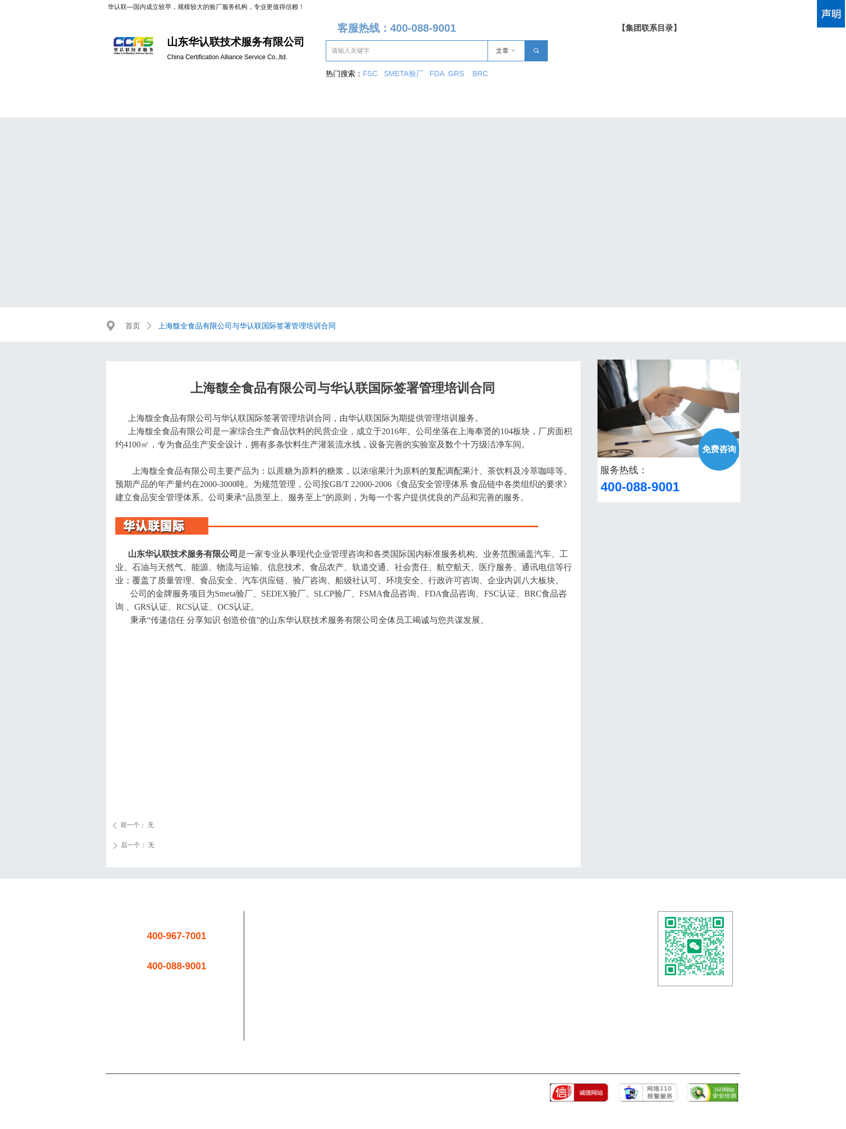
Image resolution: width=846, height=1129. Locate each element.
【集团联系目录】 (649, 28)
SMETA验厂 (405, 73)
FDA (439, 73)
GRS (456, 73)
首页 (132, 326)
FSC (370, 73)
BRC (480, 73)
